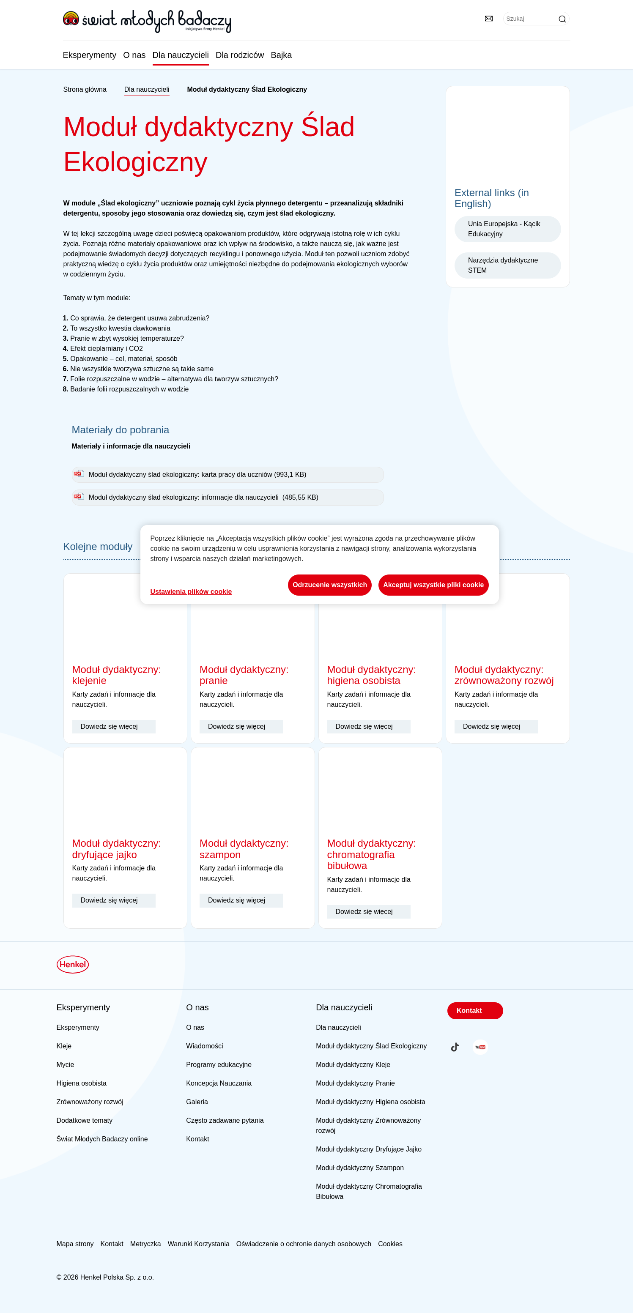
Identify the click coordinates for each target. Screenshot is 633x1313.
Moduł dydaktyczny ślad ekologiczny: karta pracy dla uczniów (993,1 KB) (198, 474)
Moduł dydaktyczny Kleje (353, 1064)
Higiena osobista (82, 1083)
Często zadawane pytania (224, 1120)
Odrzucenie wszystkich (330, 584)
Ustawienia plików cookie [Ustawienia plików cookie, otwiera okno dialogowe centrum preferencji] (191, 591)
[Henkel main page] (147, 21)
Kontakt (197, 1139)
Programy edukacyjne (219, 1064)
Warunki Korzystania (199, 1243)
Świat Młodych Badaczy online (102, 1139)
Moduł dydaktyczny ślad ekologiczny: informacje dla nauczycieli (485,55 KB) (203, 497)
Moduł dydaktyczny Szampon (360, 1167)
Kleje (64, 1046)
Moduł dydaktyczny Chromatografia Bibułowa (369, 1191)
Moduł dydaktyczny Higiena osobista (370, 1101)
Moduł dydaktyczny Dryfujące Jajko (369, 1149)
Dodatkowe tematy (85, 1120)
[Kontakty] (489, 18)
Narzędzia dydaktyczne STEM (503, 265)
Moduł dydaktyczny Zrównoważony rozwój (368, 1125)
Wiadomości (204, 1046)
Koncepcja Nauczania (219, 1083)
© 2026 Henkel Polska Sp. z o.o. (105, 1277)
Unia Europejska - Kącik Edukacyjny (504, 229)
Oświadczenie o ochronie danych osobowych (303, 1243)
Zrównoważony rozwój (90, 1101)
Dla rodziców (240, 55)
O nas (134, 55)
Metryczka (145, 1243)
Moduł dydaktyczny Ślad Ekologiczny (371, 1046)
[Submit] (562, 19)
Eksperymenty (90, 55)
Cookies (390, 1243)
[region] (319, 564)
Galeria (197, 1101)
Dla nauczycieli (181, 55)
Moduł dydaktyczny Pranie (355, 1083)
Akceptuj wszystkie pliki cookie (433, 584)
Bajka (281, 55)
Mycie (65, 1064)
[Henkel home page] (85, 90)
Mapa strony (75, 1243)
